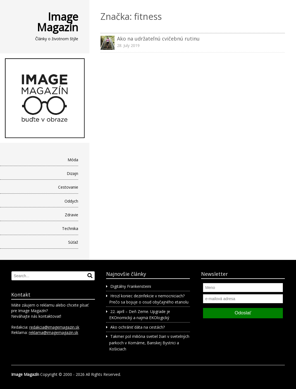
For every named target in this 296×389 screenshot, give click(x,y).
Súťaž (73, 242)
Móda (73, 159)
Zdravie (71, 214)
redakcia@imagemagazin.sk (54, 327)
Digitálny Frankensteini (130, 286)
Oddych (71, 201)
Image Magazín (57, 21)
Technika (70, 228)
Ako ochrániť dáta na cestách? (137, 327)
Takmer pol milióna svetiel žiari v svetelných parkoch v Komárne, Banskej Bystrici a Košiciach (149, 343)
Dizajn (72, 173)
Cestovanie (68, 187)
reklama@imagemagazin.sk (53, 332)
